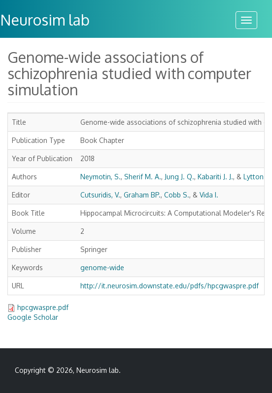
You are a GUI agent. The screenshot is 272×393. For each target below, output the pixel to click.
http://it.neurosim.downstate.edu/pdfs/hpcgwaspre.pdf (169, 285)
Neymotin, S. (100, 176)
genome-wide (102, 267)
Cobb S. (176, 195)
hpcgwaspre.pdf (42, 307)
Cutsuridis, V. (100, 195)
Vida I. (209, 195)
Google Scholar (32, 317)
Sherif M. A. (142, 176)
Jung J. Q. (179, 176)
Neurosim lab (97, 370)
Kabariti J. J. (215, 176)
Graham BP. (142, 195)
